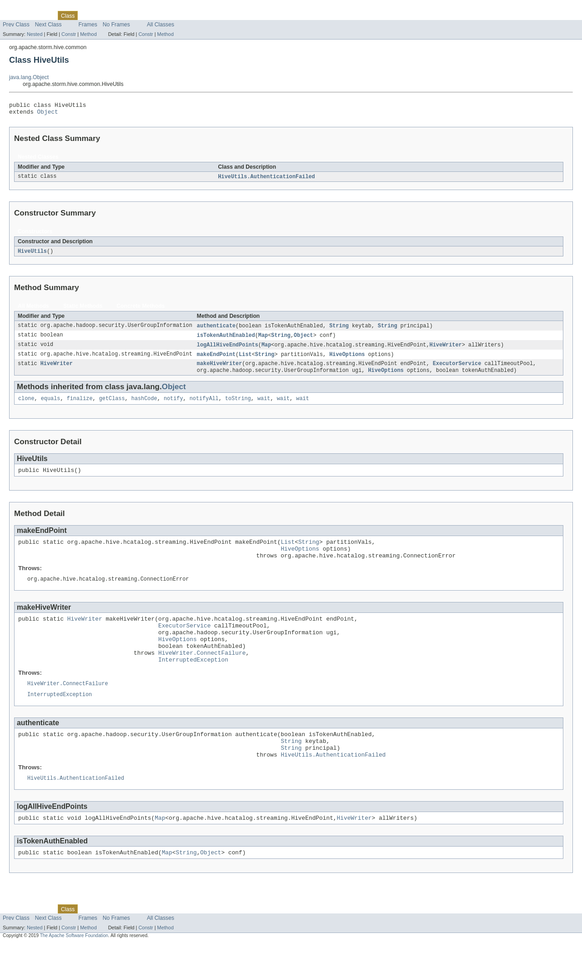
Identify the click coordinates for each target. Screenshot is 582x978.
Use (88, 15)
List (245, 359)
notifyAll (204, 406)
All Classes (160, 24)
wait (263, 406)
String (339, 329)
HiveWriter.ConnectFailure (202, 675)
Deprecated (129, 15)
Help (173, 15)
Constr (68, 34)
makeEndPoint (216, 359)
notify (173, 406)
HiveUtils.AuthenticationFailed (266, 179)
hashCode (144, 406)
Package (42, 15)
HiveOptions (347, 359)
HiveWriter (445, 349)
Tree (104, 15)
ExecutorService (457, 369)
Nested (35, 34)
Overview (14, 15)
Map (263, 339)
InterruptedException (193, 683)
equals (50, 406)
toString (238, 406)
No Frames (116, 24)
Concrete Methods (140, 309)
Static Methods (82, 309)
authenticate (216, 329)
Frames (88, 24)
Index (155, 15)
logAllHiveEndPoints (227, 349)
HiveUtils (32, 254)
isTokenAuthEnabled (226, 339)
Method (88, 34)
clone (26, 406)
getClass (112, 406)
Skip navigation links (25, 8)
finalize (80, 406)
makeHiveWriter (219, 369)
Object (47, 114)
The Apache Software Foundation (74, 970)
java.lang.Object (29, 77)
